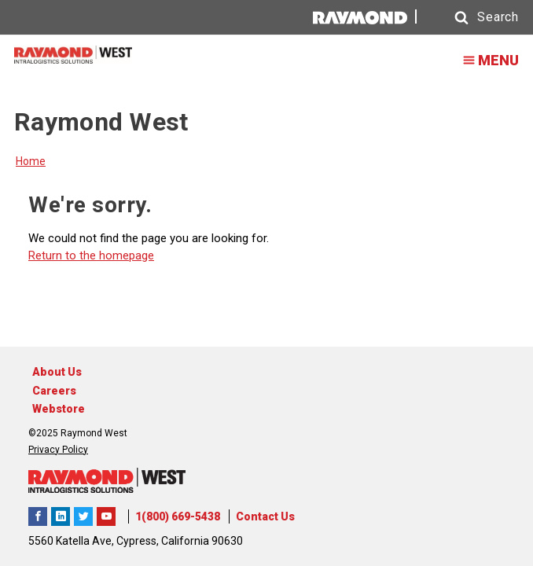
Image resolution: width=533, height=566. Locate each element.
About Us (57, 372)
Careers (54, 390)
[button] (472, 17)
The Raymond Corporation (106, 516)
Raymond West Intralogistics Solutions (37, 516)
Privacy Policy (58, 449)
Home (31, 161)
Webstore (58, 408)
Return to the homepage (91, 255)
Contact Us (265, 516)
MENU (486, 60)
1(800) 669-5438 (177, 516)
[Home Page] (73, 55)
